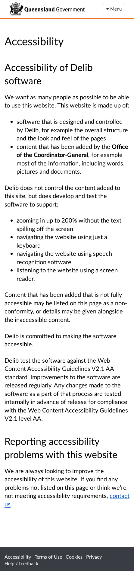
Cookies (74, 557)
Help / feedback (21, 563)
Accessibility (18, 557)
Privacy (94, 557)
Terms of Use (48, 557)
